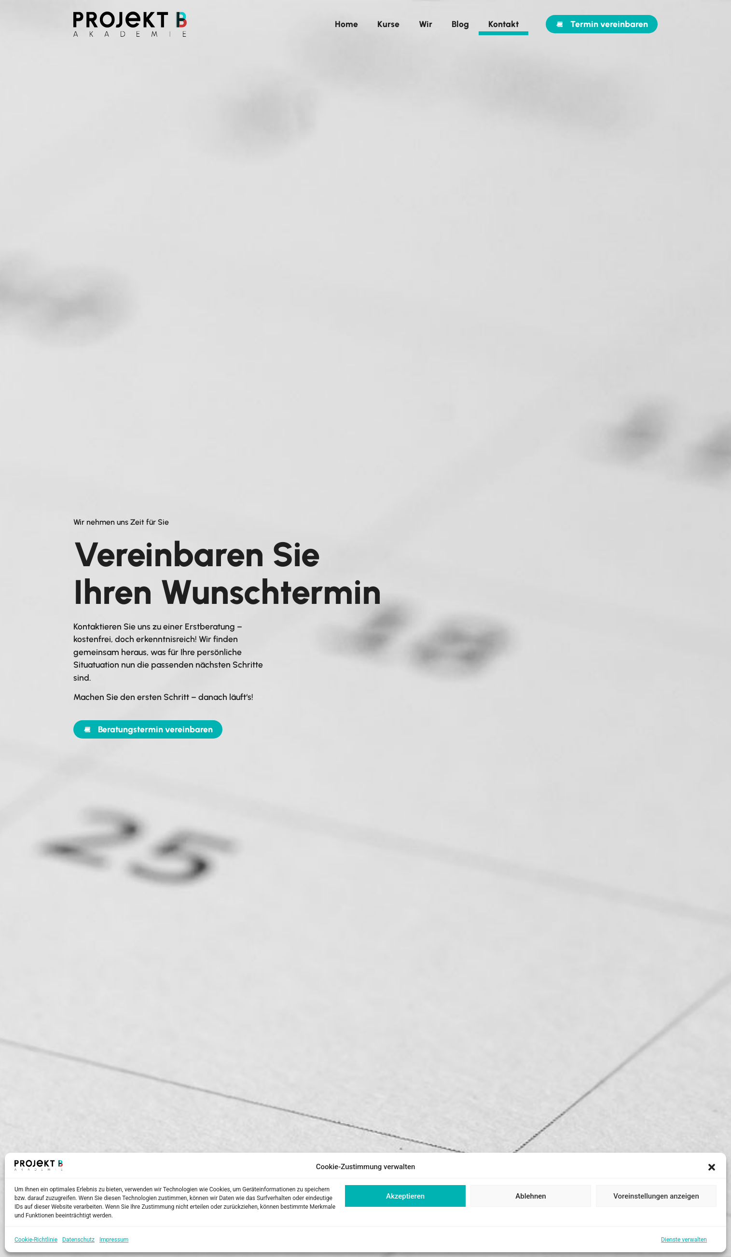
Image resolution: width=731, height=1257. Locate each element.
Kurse (388, 24)
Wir (425, 24)
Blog (460, 24)
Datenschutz (78, 1239)
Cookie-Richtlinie (35, 1239)
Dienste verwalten (684, 1239)
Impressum (113, 1239)
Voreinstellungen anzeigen (656, 1196)
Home (346, 24)
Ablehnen (530, 1196)
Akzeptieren (405, 1196)
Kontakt (503, 24)
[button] (712, 1167)
